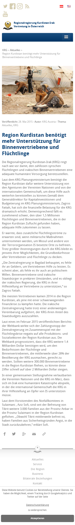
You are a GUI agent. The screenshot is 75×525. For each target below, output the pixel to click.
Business (37, 474)
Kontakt (37, 483)
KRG (4, 50)
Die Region (37, 469)
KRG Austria (49, 121)
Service (37, 464)
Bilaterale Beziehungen (37, 478)
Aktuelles (15, 50)
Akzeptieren (37, 518)
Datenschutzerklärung (37, 505)
